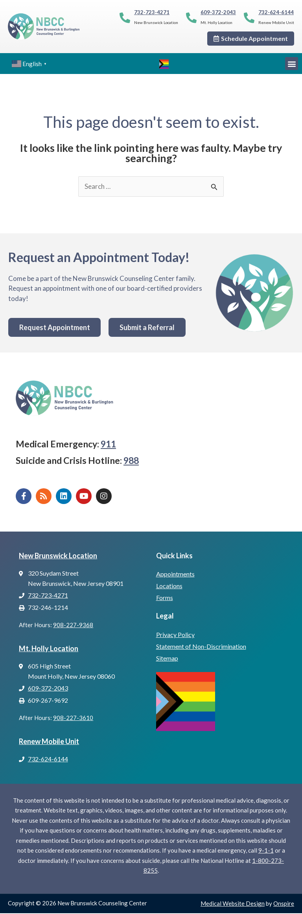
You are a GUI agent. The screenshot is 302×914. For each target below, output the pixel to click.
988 (131, 461)
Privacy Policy (175, 635)
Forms (164, 598)
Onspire (283, 904)
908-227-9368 (73, 626)
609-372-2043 (218, 12)
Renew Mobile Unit (49, 742)
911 (108, 445)
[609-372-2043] (191, 17)
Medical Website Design (233, 904)
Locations (169, 587)
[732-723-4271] (125, 17)
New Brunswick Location (58, 556)
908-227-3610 (73, 718)
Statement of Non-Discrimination (201, 647)
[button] (291, 63)
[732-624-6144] (249, 17)
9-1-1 (266, 851)
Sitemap (167, 659)
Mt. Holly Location (48, 649)
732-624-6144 (276, 12)
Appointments (175, 575)
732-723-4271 (151, 12)
